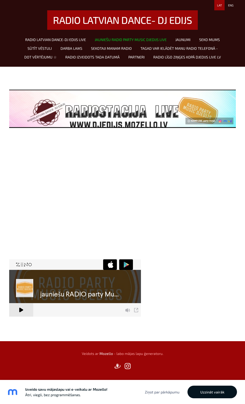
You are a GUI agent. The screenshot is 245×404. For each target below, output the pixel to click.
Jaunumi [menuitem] (182, 39)
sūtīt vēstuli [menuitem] (40, 48)
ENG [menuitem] (231, 5)
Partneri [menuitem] (136, 57)
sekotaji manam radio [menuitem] (111, 48)
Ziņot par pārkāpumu (162, 392)
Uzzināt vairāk (212, 392)
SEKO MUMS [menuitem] (209, 39)
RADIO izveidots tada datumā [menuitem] (92, 57)
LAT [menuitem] (219, 5)
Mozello (106, 353)
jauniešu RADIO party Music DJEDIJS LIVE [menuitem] (131, 39)
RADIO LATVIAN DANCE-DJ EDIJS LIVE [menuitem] (55, 39)
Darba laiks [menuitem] (71, 48)
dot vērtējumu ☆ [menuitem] (40, 57)
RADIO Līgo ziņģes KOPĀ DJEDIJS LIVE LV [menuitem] (187, 57)
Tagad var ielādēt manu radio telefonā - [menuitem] (179, 48)
